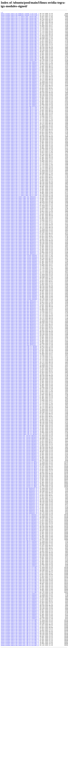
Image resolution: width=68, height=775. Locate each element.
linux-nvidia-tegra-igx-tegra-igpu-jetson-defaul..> (20, 304)
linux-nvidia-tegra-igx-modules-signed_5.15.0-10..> (20, 14)
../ (2, 12)
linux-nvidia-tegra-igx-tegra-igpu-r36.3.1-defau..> (20, 413)
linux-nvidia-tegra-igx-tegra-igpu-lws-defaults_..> (20, 359)
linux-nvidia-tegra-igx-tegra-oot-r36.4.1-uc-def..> (20, 742)
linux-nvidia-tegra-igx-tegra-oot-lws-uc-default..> (20, 615)
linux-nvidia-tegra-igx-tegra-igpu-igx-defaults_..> (20, 234)
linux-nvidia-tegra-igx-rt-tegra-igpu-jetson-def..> (20, 18)
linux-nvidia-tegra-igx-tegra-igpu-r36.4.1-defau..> (20, 466)
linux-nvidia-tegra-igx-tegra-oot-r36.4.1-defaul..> (20, 710)
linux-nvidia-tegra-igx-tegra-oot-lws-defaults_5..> (20, 584)
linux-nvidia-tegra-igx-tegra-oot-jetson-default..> (20, 520)
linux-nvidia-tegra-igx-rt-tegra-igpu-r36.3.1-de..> (20, 127)
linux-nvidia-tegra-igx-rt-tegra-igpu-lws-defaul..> (20, 72)
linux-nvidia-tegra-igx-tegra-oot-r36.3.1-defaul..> (20, 647)
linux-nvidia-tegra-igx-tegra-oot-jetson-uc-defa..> (20, 552)
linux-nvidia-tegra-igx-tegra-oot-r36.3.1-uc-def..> (20, 679)
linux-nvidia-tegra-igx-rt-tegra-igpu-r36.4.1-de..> (20, 179)
